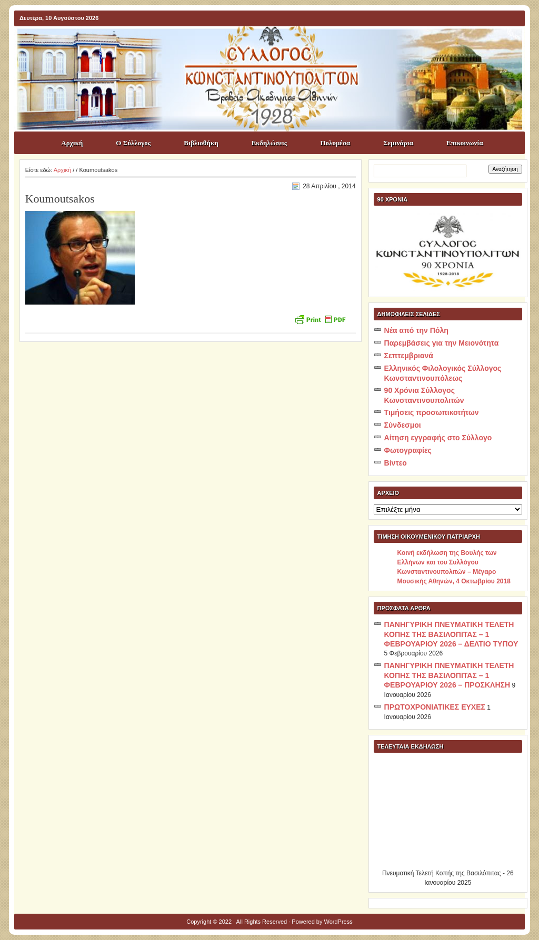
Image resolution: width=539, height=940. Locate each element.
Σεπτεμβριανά (408, 355)
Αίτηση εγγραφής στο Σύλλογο (438, 437)
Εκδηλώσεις (269, 143)
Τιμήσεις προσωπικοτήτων (431, 412)
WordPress (338, 921)
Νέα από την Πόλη (416, 330)
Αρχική (72, 143)
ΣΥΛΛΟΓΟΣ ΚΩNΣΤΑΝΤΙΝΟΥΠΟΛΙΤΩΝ (275, 45)
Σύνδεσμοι (402, 425)
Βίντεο (395, 463)
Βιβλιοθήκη (201, 143)
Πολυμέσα (335, 143)
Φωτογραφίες (408, 450)
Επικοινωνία (464, 143)
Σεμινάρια (398, 143)
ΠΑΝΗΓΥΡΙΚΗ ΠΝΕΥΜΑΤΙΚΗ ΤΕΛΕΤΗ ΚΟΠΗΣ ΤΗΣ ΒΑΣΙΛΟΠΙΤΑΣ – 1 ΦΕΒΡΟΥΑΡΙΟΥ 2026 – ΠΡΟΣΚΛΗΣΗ (449, 675)
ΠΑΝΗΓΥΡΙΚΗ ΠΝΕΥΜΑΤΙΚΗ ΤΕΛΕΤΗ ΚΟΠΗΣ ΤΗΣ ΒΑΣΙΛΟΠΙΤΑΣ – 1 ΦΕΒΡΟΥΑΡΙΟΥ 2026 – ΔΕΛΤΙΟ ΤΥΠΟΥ (451, 634)
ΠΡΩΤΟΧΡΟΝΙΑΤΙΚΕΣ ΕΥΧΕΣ (434, 707)
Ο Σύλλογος (133, 143)
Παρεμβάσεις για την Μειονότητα (441, 343)
